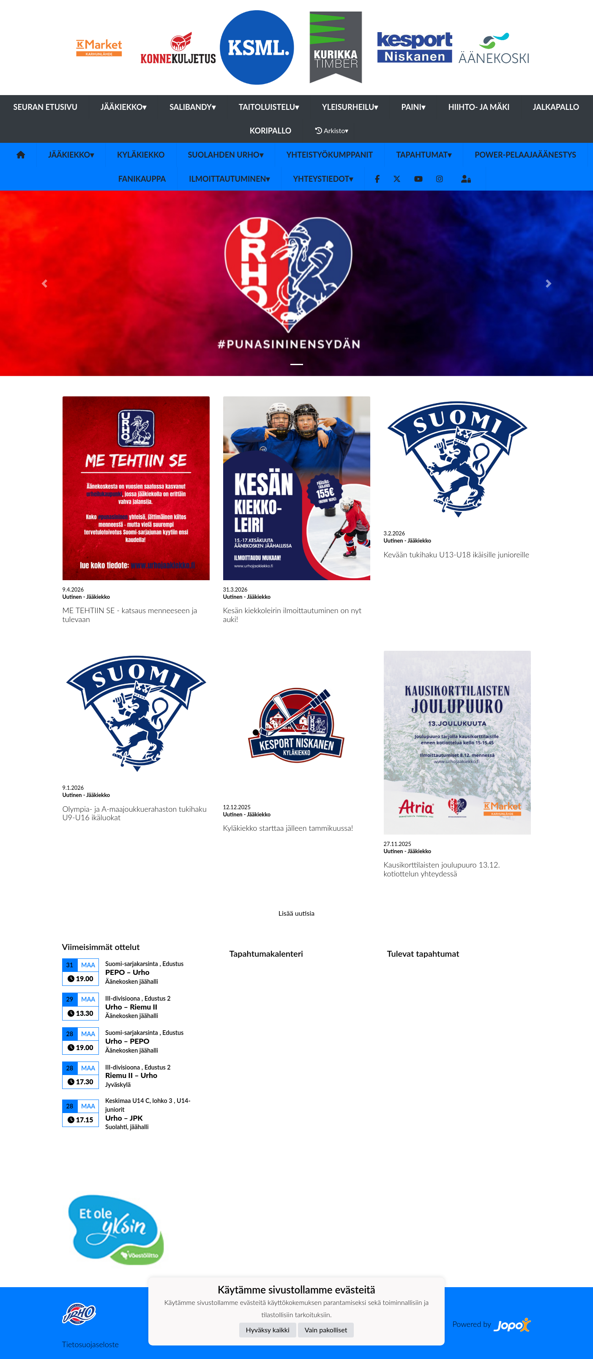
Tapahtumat (423, 154)
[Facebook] (377, 179)
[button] (44, 283)
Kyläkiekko (140, 154)
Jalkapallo (556, 107)
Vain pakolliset (326, 1330)
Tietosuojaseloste (90, 1344)
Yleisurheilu (350, 107)
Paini (413, 107)
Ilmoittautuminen (229, 178)
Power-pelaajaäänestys (525, 154)
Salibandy (192, 107)
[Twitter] (396, 179)
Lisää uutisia (296, 913)
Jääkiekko (123, 107)
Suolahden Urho (225, 154)
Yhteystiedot (323, 178)
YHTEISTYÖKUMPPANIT (330, 154)
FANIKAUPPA (142, 178)
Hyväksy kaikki (268, 1330)
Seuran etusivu (46, 107)
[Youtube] (418, 179)
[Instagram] (439, 179)
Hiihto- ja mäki (479, 107)
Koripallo (271, 130)
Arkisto (331, 131)
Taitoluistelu (269, 107)
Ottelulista (83, 1145)
